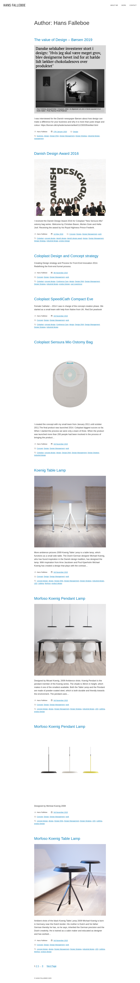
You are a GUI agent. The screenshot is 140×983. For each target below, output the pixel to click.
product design (64, 241)
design (46, 136)
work (100, 234)
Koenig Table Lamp (50, 470)
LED (35, 583)
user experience (76, 284)
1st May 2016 (58, 234)
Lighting (41, 583)
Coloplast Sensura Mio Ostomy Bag (63, 342)
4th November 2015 (61, 273)
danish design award (74, 238)
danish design (61, 238)
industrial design (94, 136)
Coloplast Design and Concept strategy (66, 256)
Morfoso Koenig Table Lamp (57, 838)
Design (75, 132)
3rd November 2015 (61, 316)
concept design (50, 238)
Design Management (67, 136)
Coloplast (40, 238)
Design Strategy (81, 136)
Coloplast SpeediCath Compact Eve (63, 299)
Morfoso (48, 583)
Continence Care (62, 281)
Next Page (51, 966)
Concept (72, 234)
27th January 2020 (60, 132)
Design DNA (54, 136)
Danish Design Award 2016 (56, 153)
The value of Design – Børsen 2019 (63, 40)
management (39, 139)
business (40, 136)
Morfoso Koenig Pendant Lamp (59, 598)
